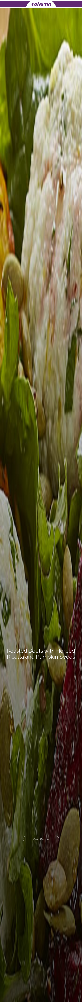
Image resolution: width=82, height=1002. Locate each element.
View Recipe (41, 839)
